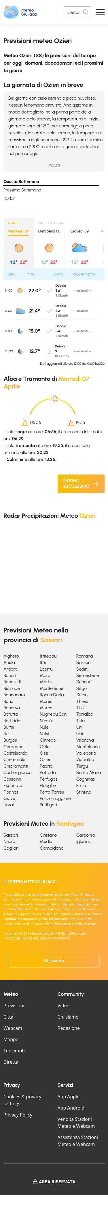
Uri (79, 727)
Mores (46, 701)
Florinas (10, 792)
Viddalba (85, 759)
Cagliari (11, 848)
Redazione (69, 1028)
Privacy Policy (17, 1115)
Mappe (10, 1039)
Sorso (82, 694)
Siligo (81, 688)
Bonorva (11, 707)
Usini (81, 733)
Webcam (12, 1028)
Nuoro (9, 841)
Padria (46, 766)
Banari (9, 675)
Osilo (45, 746)
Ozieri (45, 759)
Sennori (83, 681)
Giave (9, 798)
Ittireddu (48, 656)
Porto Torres (52, 792)
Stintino (83, 792)
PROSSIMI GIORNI (51, 223)
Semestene (87, 675)
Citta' (8, 1017)
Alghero (11, 656)
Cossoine (12, 779)
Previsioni (13, 1005)
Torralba (84, 714)
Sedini (82, 669)
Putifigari (48, 804)
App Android (71, 1108)
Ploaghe (48, 785)
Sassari (83, 662)
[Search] (77, 12)
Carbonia (85, 835)
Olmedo (48, 740)
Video (64, 1005)
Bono (8, 701)
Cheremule (14, 759)
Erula (81, 785)
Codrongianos (17, 772)
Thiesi (82, 701)
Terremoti (14, 1050)
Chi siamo (54, 960)
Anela (9, 662)
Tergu (82, 766)
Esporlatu (12, 785)
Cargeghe (13, 746)
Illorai (8, 804)
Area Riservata (57, 1181)
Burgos (10, 740)
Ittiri (43, 662)
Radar (9, 198)
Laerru (46, 669)
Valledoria (86, 753)
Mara (45, 675)
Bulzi (7, 733)
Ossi (44, 753)
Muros (46, 707)
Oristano (48, 835)
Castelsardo (15, 753)
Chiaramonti (15, 766)
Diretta (10, 1062)
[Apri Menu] (100, 12)
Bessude (11, 688)
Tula (80, 720)
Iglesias (83, 841)
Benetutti (12, 681)
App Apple (69, 1096)
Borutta (10, 714)
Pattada (48, 772)
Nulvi (44, 733)
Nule (44, 727)
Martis (46, 681)
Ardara (10, 669)
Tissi (80, 707)
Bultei (8, 727)
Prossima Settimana (22, 190)
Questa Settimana (21, 181)
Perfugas (48, 779)
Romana (84, 656)
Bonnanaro (14, 694)
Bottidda (11, 720)
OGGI (12, 223)
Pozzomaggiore (55, 798)
